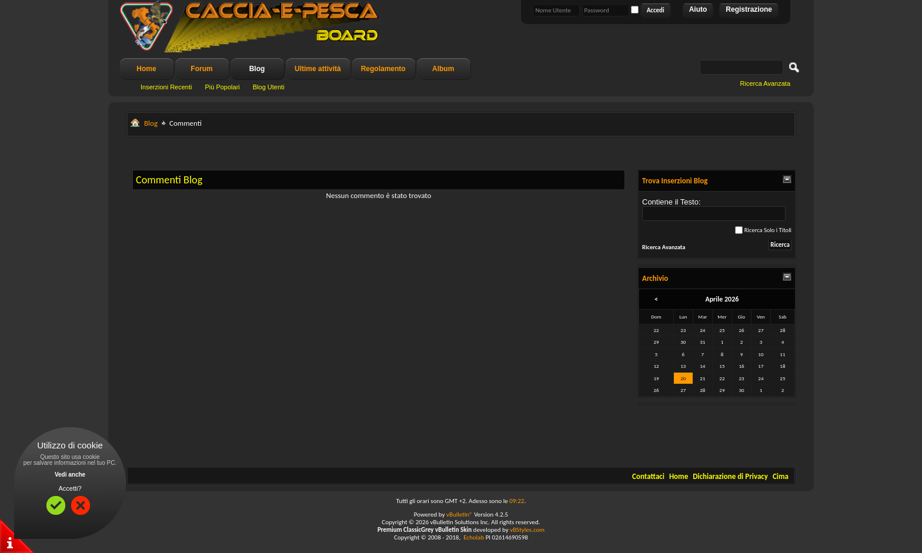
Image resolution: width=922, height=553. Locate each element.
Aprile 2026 (722, 299)
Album (443, 69)
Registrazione (749, 9)
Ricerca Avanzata (765, 83)
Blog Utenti (269, 87)
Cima (781, 476)
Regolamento (383, 69)
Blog (257, 69)
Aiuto (698, 9)
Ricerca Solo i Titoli (763, 230)
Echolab (473, 537)
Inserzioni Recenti (166, 87)
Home (146, 69)
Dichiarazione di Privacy (730, 476)
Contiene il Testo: (714, 209)
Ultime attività (318, 69)
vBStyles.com (527, 530)
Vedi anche (70, 474)
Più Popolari (222, 87)
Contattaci (648, 476)
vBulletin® (459, 514)
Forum (201, 69)
